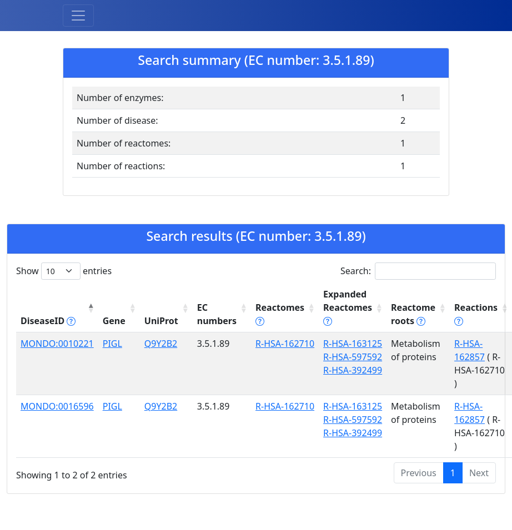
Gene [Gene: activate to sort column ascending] (114, 321)
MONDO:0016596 (57, 406)
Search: (418, 271)
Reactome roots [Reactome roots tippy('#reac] (413, 314)
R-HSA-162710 (284, 343)
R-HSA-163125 (352, 343)
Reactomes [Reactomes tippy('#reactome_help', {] (279, 314)
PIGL (112, 343)
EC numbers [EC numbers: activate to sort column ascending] (217, 314)
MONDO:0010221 (57, 343)
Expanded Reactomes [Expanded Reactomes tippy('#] (347, 307)
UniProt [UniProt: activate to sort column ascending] (161, 321)
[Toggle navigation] (78, 15)
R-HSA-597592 (352, 357)
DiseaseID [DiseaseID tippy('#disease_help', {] (48, 321)
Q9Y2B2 (160, 343)
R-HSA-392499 (352, 370)
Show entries (64, 271)
